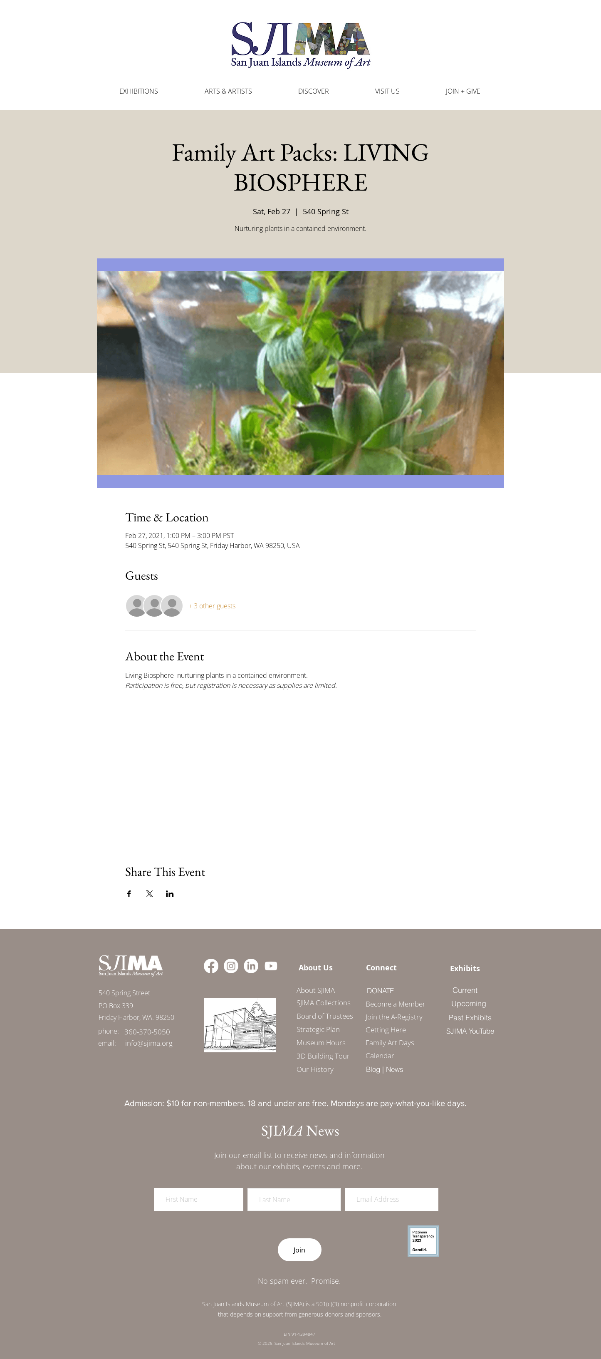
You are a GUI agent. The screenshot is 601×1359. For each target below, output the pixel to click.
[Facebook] (211, 966)
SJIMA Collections (324, 1002)
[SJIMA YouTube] (470, 1030)
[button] (228, 91)
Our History (315, 1069)
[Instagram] (231, 966)
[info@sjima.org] (149, 1043)
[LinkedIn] (251, 966)
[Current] (465, 990)
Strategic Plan (318, 1029)
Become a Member (393, 1004)
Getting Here (386, 1029)
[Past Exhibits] (470, 1017)
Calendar (380, 1055)
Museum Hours (321, 1042)
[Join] (300, 1249)
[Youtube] (271, 966)
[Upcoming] (468, 1003)
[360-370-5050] (147, 1032)
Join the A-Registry (393, 1017)
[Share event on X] (149, 893)
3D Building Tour (323, 1056)
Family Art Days (390, 1042)
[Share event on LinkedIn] (170, 893)
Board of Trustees (325, 1016)
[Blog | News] (385, 1069)
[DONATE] (380, 990)
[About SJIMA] (316, 990)
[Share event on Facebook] (129, 893)
